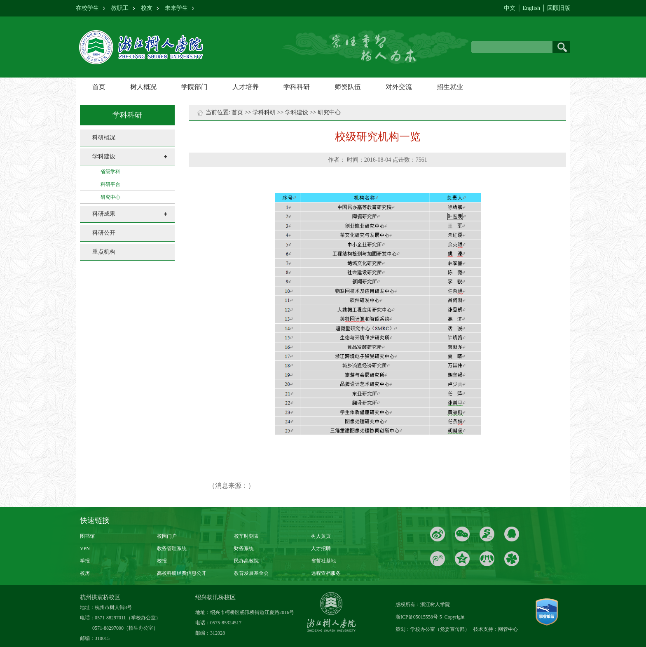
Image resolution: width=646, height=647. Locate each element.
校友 (146, 8)
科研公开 (103, 233)
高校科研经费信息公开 (181, 573)
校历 (85, 573)
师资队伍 (348, 86)
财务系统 (244, 548)
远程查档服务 (326, 573)
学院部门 (194, 86)
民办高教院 (246, 561)
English (531, 8)
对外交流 (399, 86)
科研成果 (103, 214)
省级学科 (110, 171)
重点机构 (103, 252)
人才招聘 (321, 548)
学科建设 (103, 156)
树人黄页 (321, 536)
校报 (162, 561)
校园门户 (167, 536)
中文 (509, 8)
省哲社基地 (323, 561)
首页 (98, 86)
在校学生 (87, 8)
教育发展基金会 (251, 573)
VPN (85, 548)
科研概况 (103, 137)
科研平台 (110, 184)
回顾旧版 (558, 8)
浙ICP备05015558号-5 (419, 617)
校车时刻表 (246, 536)
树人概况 (143, 86)
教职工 (120, 8)
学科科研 (296, 86)
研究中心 (110, 197)
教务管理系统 (172, 548)
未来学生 (176, 8)
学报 (85, 561)
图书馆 (87, 536)
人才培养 (245, 86)
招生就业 (450, 86)
